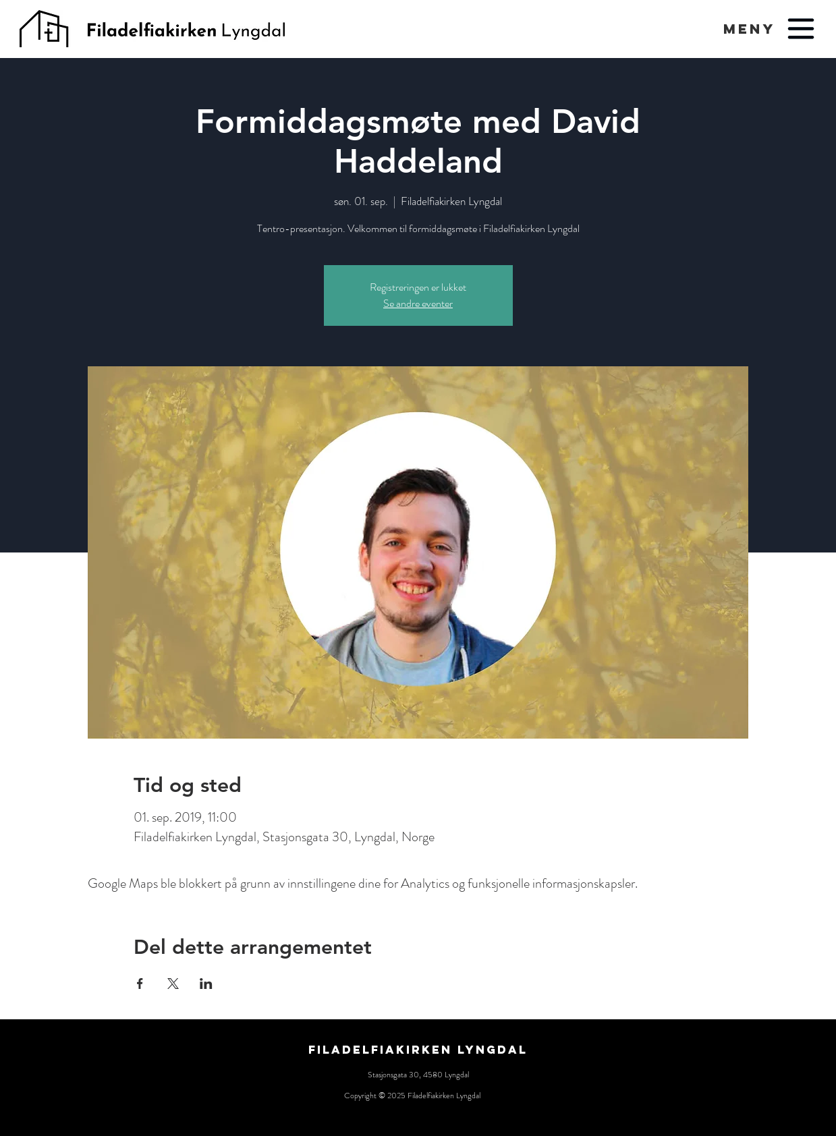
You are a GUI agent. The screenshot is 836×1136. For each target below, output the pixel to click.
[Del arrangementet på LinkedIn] (206, 983)
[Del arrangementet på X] (173, 983)
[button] (749, 28)
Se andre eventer (418, 303)
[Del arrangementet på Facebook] (140, 983)
